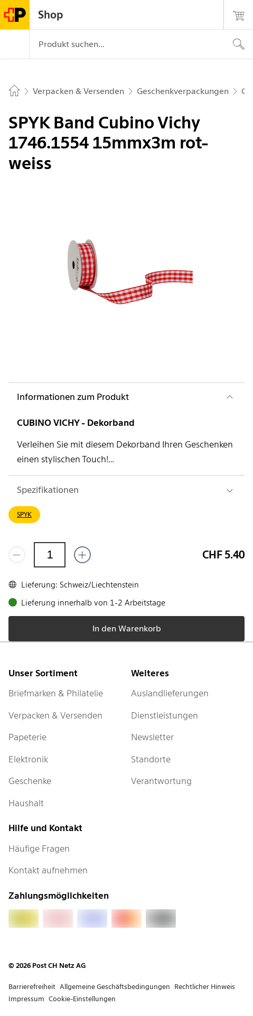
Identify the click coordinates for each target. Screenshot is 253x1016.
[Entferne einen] (16, 554)
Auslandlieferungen (170, 693)
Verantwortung (161, 781)
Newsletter (152, 737)
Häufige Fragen (39, 848)
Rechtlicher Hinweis (204, 987)
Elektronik (28, 759)
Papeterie (27, 737)
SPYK (24, 514)
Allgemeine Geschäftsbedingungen (115, 987)
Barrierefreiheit (31, 987)
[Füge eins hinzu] (82, 554)
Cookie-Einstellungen (82, 999)
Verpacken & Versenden (55, 715)
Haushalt (26, 803)
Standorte (151, 759)
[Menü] (15, 44)
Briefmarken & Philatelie (55, 693)
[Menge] (49, 554)
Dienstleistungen (164, 715)
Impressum (26, 999)
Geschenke (29, 781)
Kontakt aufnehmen (48, 870)
